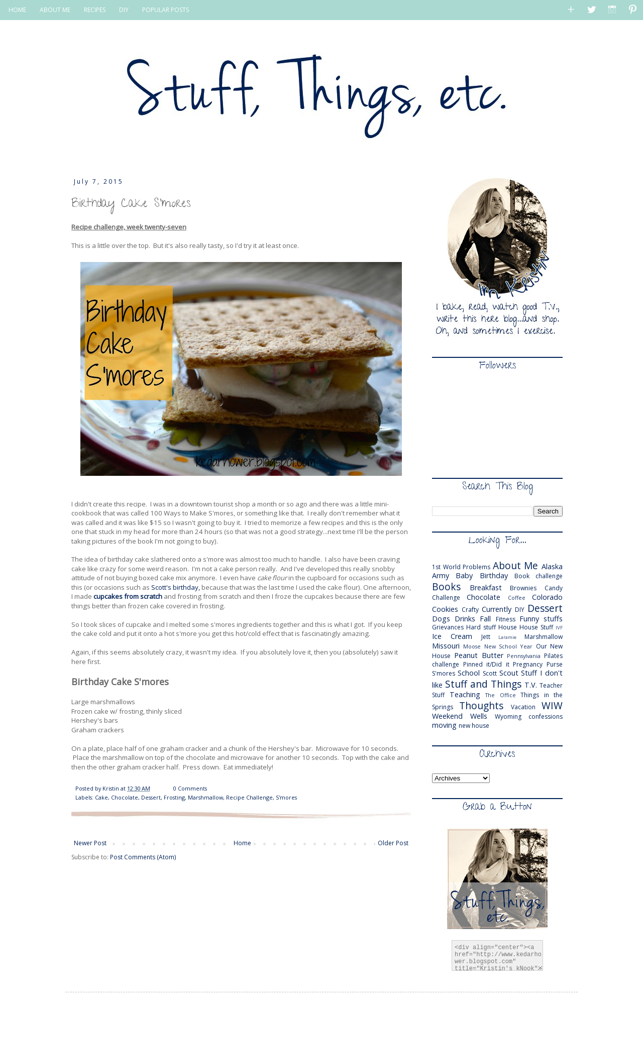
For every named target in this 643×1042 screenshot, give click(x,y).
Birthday (494, 575)
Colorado (547, 597)
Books (446, 586)
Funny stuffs (541, 618)
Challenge (446, 597)
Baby (464, 575)
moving (444, 725)
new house (474, 725)
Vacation (523, 707)
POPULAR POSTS (165, 10)
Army (440, 575)
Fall (485, 618)
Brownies (523, 588)
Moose (472, 646)
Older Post (393, 843)
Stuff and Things (483, 684)
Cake (101, 797)
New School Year (508, 646)
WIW (552, 705)
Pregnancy (528, 664)
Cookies (445, 609)
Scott (490, 673)
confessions (545, 716)
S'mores (286, 797)
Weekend (447, 716)
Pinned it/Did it (486, 664)
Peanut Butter (478, 655)
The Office (500, 695)
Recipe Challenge (249, 797)
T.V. (530, 685)
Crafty (470, 609)
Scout (508, 673)
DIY (124, 10)
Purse (555, 664)
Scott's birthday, (175, 587)
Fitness (505, 619)
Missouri (446, 645)
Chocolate (124, 797)
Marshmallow (205, 797)
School (469, 673)
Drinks (465, 618)
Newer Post (90, 843)
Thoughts (481, 705)
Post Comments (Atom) (143, 857)
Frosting (174, 797)
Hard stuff (481, 627)
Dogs (441, 618)
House (507, 627)
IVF (559, 627)
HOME (17, 10)
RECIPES (94, 10)
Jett (485, 636)
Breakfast (486, 587)
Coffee (516, 597)
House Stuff (536, 627)
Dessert (151, 797)
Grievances (448, 627)
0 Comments (190, 788)
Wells (478, 716)
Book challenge (538, 576)
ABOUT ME (55, 10)
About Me (516, 565)
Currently (496, 609)
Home (242, 843)
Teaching (465, 694)
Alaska (552, 566)
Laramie (507, 637)
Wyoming (508, 716)
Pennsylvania (524, 656)
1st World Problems (461, 567)
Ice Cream (452, 636)
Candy (554, 588)
